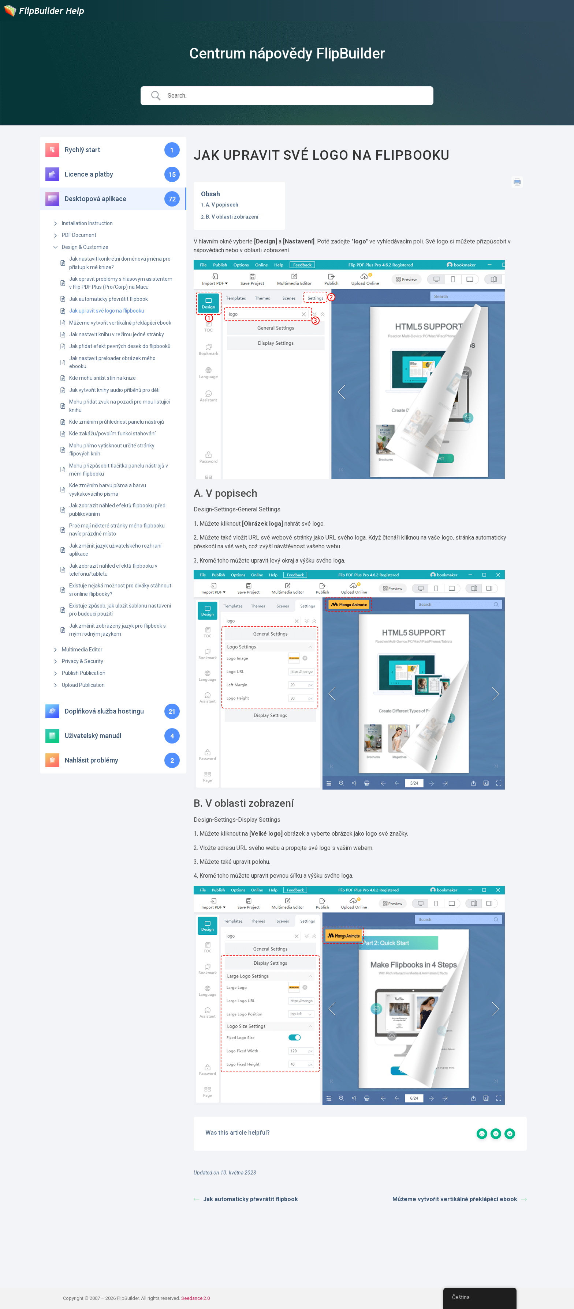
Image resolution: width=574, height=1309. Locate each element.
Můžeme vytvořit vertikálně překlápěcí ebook (120, 323)
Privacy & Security (82, 661)
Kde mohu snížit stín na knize (102, 378)
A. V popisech (222, 205)
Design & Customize (85, 247)
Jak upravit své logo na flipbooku (106, 311)
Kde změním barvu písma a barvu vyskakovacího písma (107, 489)
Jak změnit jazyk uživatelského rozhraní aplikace (115, 550)
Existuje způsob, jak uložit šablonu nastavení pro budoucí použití (120, 610)
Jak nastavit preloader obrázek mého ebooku (112, 362)
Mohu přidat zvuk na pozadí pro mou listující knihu (119, 406)
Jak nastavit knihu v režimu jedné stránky (116, 334)
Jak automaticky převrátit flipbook (108, 299)
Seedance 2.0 (195, 1298)
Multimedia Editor (82, 649)
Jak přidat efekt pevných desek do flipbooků (120, 346)
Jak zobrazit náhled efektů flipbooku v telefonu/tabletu (113, 570)
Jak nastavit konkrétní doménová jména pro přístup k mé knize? (120, 263)
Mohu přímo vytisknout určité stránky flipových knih (111, 450)
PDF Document (79, 235)
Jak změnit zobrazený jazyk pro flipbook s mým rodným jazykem (117, 630)
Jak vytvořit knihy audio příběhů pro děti (114, 390)
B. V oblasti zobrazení (232, 217)
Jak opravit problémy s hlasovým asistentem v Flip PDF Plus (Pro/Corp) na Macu (120, 283)
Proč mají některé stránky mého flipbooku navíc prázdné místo (117, 530)
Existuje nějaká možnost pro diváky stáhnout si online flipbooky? (120, 590)
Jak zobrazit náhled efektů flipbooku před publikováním (117, 510)
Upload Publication (83, 685)
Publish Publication (83, 673)
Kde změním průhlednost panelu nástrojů (116, 422)
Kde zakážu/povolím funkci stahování (112, 433)
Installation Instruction (87, 223)
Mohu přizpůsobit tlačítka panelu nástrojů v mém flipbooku (118, 470)
